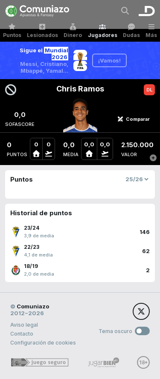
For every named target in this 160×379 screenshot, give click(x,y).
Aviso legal (24, 325)
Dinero (73, 30)
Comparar (133, 119)
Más (151, 30)
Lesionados (42, 30)
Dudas (131, 30)
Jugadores (102, 30)
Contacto (21, 334)
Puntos (12, 30)
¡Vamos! (109, 60)
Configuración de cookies (43, 342)
